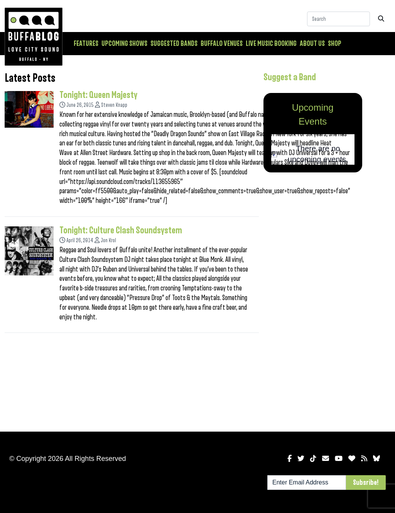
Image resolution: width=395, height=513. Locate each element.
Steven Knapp (114, 105)
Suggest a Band (289, 77)
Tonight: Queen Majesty (98, 95)
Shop (334, 43)
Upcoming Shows (124, 43)
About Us (312, 43)
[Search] (338, 19)
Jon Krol (108, 240)
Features (86, 43)
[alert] (312, 154)
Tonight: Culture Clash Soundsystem (120, 230)
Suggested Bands (174, 43)
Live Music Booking (271, 43)
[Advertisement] (312, 300)
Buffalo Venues (222, 43)
